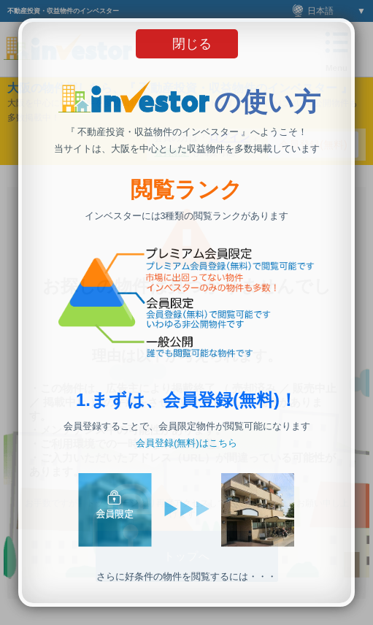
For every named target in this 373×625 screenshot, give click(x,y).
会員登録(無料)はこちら (186, 443)
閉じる (192, 44)
